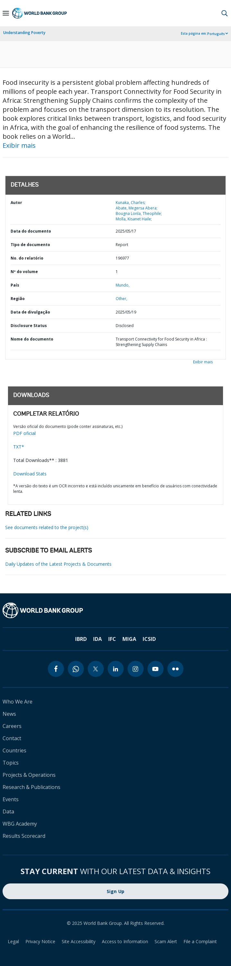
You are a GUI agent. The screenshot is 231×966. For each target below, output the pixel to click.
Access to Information (125, 941)
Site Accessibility (78, 941)
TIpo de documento (30, 244)
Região (18, 298)
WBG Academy (20, 823)
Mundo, (122, 285)
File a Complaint (200, 941)
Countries (14, 750)
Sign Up (116, 891)
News (9, 713)
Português (216, 33)
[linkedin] (116, 669)
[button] (224, 13)
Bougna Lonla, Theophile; (139, 213)
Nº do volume (24, 271)
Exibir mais (19, 145)
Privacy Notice (40, 941)
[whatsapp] (76, 669)
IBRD (81, 639)
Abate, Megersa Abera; (136, 208)
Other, (121, 298)
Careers (12, 726)
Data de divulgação (30, 312)
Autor (16, 202)
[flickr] (175, 669)
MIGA (129, 639)
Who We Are (17, 701)
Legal (13, 941)
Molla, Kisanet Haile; (134, 219)
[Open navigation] (6, 13)
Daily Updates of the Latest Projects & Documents (58, 564)
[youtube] (155, 669)
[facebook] (56, 669)
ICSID (149, 639)
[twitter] (96, 669)
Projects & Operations (29, 774)
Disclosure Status (29, 325)
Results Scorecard (24, 835)
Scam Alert (166, 941)
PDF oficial (24, 433)
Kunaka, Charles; (131, 202)
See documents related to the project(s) (46, 527)
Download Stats (30, 474)
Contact (12, 738)
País (15, 285)
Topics (11, 762)
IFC (112, 639)
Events (11, 799)
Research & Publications (31, 787)
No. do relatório (27, 258)
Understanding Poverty (24, 32)
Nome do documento (32, 339)
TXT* (18, 447)
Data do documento (31, 231)
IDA (97, 639)
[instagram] (136, 669)
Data (8, 811)
